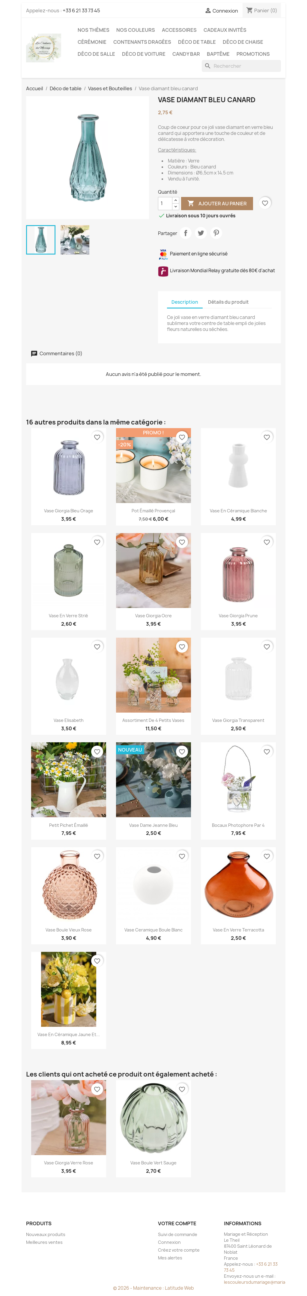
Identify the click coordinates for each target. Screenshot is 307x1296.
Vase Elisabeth (69, 720)
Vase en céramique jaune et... (68, 1034)
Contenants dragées (142, 42)
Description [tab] (184, 302)
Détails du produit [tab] (228, 302)
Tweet (201, 233)
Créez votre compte (179, 1250)
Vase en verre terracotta (238, 930)
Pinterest (216, 233)
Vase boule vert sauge (153, 1163)
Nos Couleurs (135, 30)
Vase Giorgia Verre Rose (68, 1163)
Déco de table (197, 42)
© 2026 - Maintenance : (139, 1288)
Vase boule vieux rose (69, 930)
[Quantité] (165, 203)
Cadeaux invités (225, 30)
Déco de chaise (243, 42)
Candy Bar (186, 54)
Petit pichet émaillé (68, 825)
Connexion (169, 1242)
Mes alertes (170, 1258)
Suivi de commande (177, 1234)
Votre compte (177, 1223)
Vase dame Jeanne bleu (153, 825)
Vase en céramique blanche (238, 511)
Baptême (218, 54)
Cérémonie (92, 42)
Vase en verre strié (68, 615)
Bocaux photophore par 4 (238, 825)
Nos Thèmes (93, 30)
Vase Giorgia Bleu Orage (68, 511)
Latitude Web (179, 1288)
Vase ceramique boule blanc (153, 930)
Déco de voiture (143, 54)
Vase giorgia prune (238, 615)
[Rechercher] (241, 66)
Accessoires (179, 30)
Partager (186, 233)
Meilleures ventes (44, 1242)
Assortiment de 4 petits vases (153, 720)
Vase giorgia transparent (238, 720)
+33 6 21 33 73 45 (81, 10)
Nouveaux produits (45, 1234)
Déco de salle (96, 54)
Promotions (253, 54)
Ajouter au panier (217, 203)
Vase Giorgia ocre (153, 615)
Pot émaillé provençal (153, 511)
